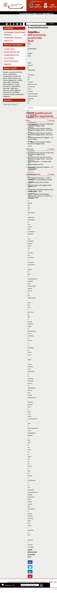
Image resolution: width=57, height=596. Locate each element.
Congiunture (9, 49)
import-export (12, 78)
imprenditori (7, 82)
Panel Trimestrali (11, 61)
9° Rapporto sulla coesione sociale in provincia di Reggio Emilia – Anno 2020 (40, 129)
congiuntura (12, 74)
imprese (5, 72)
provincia (12, 72)
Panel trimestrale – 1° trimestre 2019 (39, 161)
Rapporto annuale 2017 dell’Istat (38, 182)
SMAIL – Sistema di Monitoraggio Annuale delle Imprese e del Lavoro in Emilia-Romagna (40, 195)
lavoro (5, 74)
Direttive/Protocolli (12, 52)
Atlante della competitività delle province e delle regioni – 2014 (40, 190)
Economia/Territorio (14, 32)
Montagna (15, 82)
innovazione (7, 92)
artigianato (6, 96)
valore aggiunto (15, 90)
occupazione (7, 76)
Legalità (8, 41)
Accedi (55, 588)
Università (15, 92)
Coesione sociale (13, 38)
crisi (19, 78)
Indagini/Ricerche (11, 55)
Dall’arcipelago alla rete (35, 164)
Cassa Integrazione (9, 80)
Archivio (51, 120)
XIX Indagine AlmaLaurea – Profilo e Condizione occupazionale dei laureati (40, 178)
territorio (19, 72)
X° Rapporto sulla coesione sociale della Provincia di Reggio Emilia (40, 125)
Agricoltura (14, 88)
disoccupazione (8, 84)
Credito (19, 80)
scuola (17, 84)
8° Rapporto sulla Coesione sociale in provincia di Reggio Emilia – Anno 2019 (40, 134)
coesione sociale (9, 94)
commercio (7, 86)
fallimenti (6, 90)
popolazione (19, 94)
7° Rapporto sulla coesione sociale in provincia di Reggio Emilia (39, 142)
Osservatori (9, 58)
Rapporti (7, 64)
